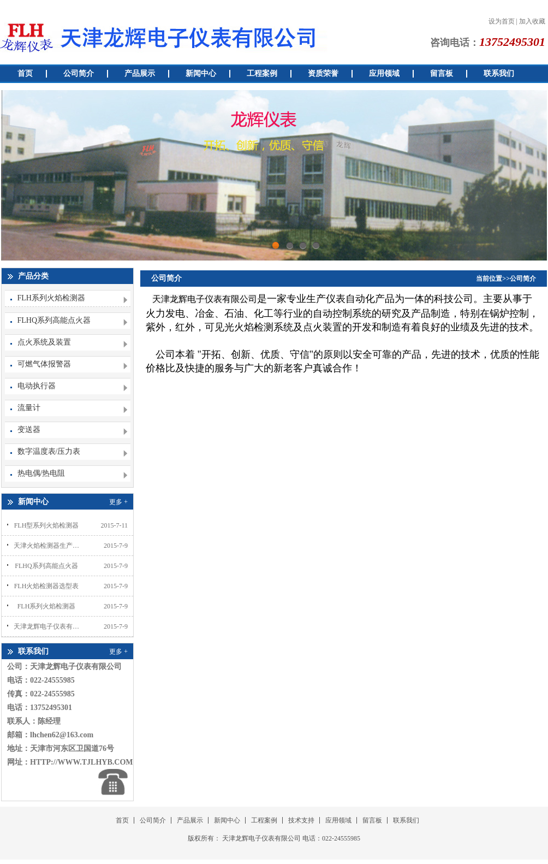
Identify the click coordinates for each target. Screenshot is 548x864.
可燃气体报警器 (44, 364)
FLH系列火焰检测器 (51, 298)
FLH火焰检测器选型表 (46, 586)
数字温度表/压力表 (49, 451)
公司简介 (78, 73)
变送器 (28, 429)
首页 (25, 73)
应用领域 (384, 73)
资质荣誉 (323, 73)
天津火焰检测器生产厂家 (46, 545)
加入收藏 (532, 21)
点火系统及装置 (44, 342)
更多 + (118, 502)
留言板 (441, 73)
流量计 (28, 408)
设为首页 (502, 21)
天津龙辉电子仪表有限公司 (46, 626)
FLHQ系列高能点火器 (54, 320)
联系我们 (499, 73)
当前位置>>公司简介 (506, 278)
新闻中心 (201, 73)
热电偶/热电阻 (41, 473)
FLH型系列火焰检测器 (46, 525)
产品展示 (139, 73)
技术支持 (301, 820)
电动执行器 (36, 386)
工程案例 (262, 73)
